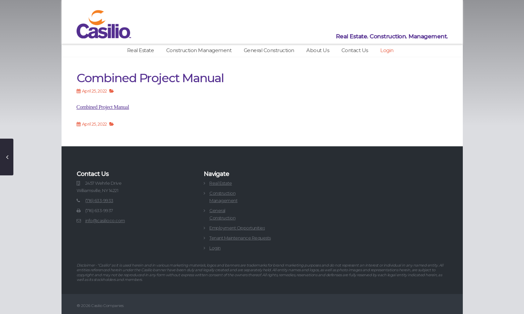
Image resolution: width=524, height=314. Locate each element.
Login (387, 50)
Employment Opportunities (237, 227)
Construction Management (199, 50)
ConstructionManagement (223, 196)
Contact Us (354, 50)
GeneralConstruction (222, 214)
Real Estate (140, 50)
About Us (317, 50)
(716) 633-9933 (99, 200)
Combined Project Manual (103, 107)
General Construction (269, 50)
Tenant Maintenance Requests (240, 238)
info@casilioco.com (105, 220)
